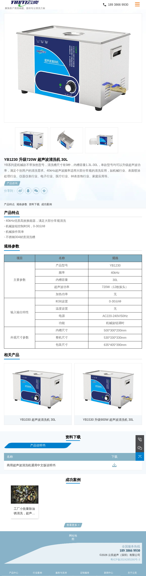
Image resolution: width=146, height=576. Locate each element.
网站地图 (73, 537)
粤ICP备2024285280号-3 (125, 559)
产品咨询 (12, 183)
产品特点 (9, 204)
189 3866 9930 (118, 4)
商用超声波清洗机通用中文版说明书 (31, 465)
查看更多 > (73, 524)
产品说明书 (37, 445)
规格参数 (22, 204)
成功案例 (46, 204)
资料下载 (34, 204)
